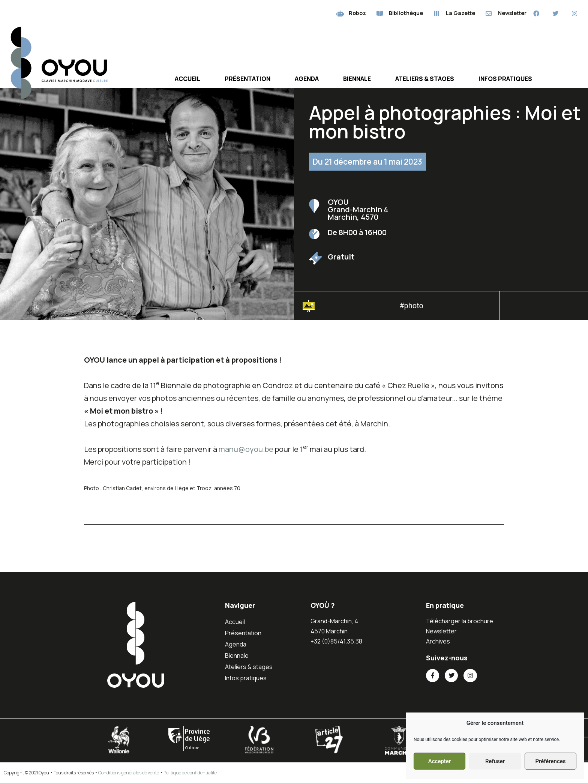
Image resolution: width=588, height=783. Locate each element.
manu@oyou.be (246, 449)
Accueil (187, 79)
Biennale (357, 79)
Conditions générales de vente (128, 773)
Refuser (495, 761)
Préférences (550, 761)
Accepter (439, 761)
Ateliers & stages (424, 79)
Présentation (247, 79)
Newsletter (441, 631)
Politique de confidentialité (190, 773)
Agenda (307, 79)
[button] (544, 307)
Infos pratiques (505, 79)
